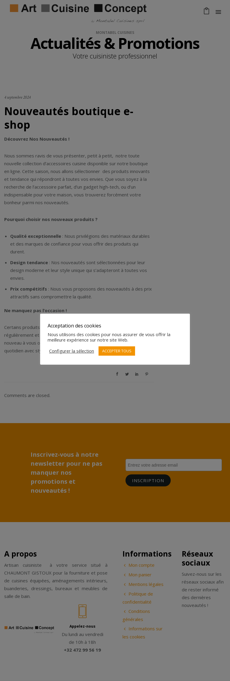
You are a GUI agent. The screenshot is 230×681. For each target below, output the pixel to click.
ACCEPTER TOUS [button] (116, 351)
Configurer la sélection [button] (71, 351)
